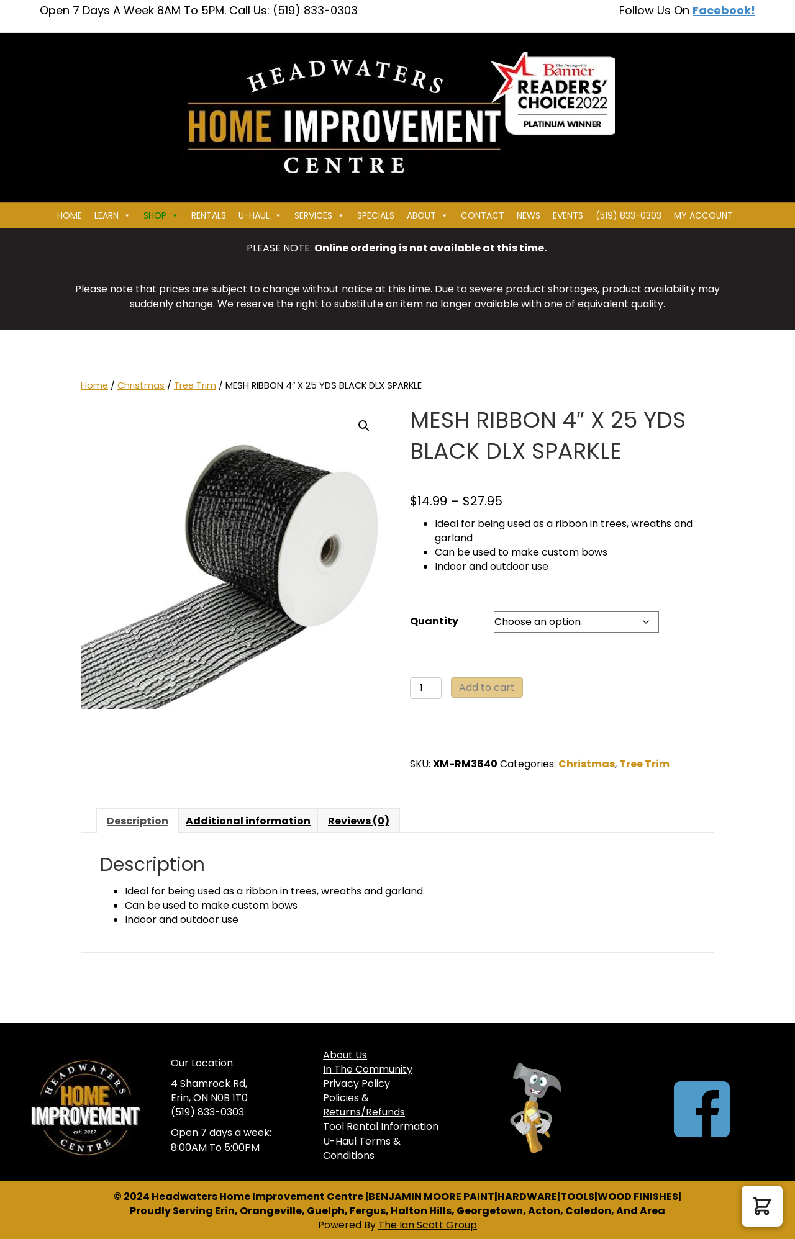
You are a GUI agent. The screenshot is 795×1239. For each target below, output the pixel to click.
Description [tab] (137, 821)
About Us (345, 1055)
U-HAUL (260, 215)
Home (69, 215)
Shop (161, 215)
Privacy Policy (356, 1083)
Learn (112, 215)
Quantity (434, 621)
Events (568, 215)
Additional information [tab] (248, 821)
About (427, 215)
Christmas (141, 385)
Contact (482, 215)
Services (319, 215)
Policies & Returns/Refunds (364, 1105)
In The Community (367, 1069)
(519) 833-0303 (628, 215)
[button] (364, 426)
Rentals (208, 215)
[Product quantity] (426, 688)
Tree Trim (195, 385)
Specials (375, 215)
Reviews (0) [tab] (358, 821)
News (528, 215)
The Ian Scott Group (427, 1225)
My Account (703, 215)
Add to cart (487, 687)
